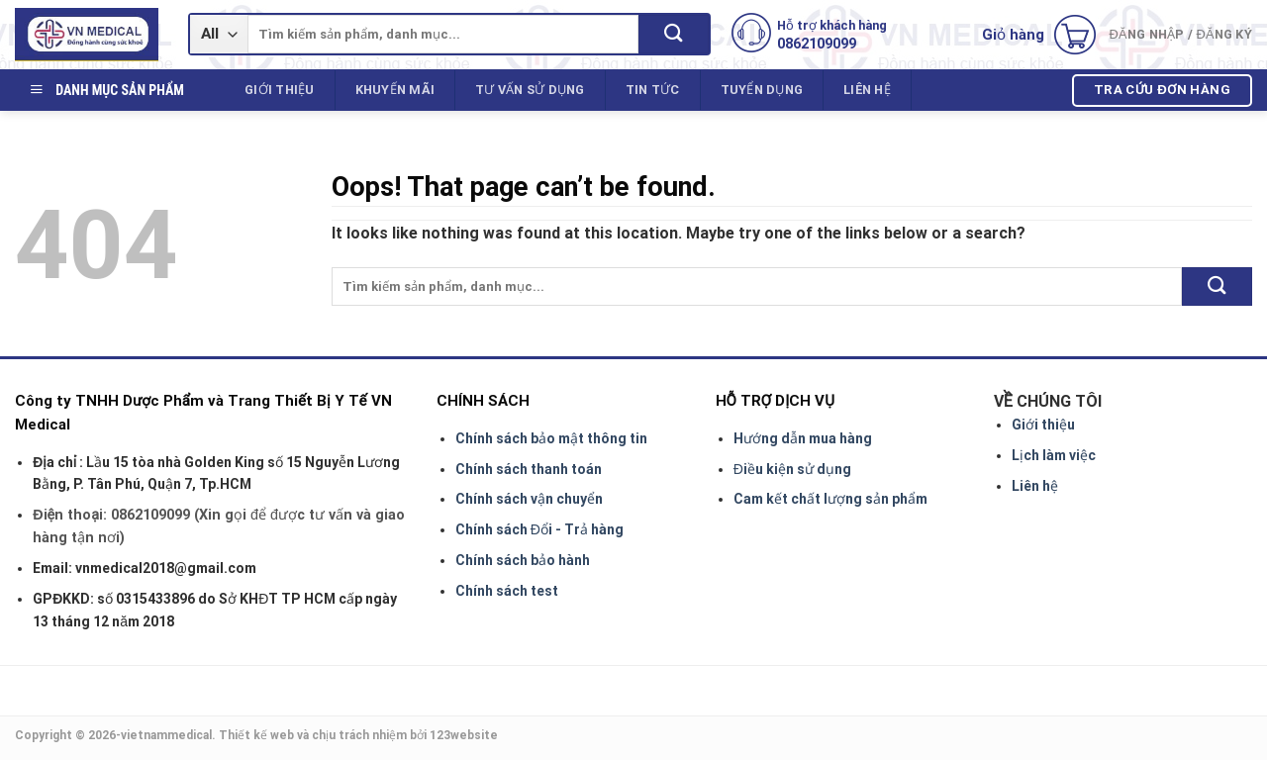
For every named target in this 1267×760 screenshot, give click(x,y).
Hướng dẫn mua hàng (802, 438)
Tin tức (653, 89)
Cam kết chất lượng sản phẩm (830, 499)
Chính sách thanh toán (528, 469)
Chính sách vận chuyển (529, 499)
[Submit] (673, 34)
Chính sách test (506, 591)
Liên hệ (867, 89)
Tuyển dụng (762, 89)
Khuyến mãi (395, 89)
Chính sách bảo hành (522, 560)
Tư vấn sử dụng (530, 89)
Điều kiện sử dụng (792, 469)
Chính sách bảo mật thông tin (551, 438)
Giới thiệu (279, 89)
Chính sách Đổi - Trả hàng (539, 529)
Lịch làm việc (1054, 455)
